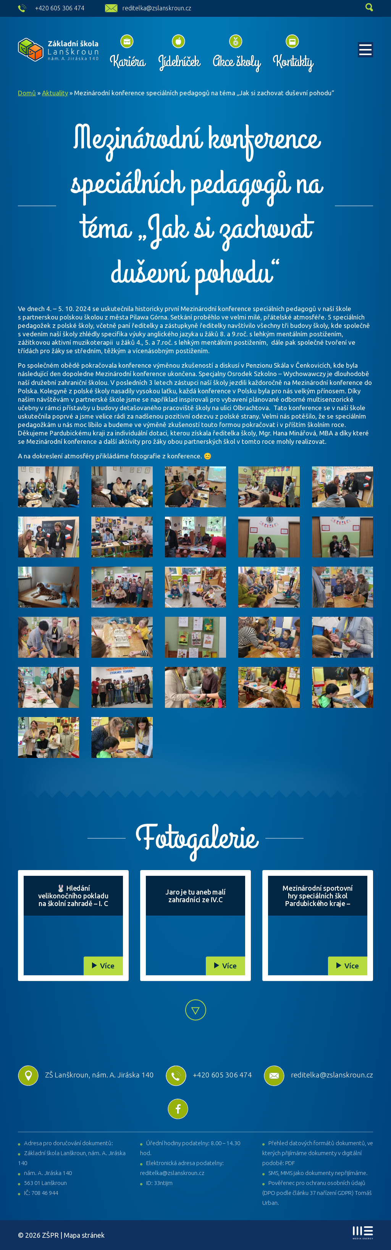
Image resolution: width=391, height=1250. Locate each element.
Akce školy (236, 61)
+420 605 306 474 (59, 8)
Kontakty (292, 61)
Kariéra (127, 61)
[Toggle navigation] (365, 49)
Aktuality (55, 92)
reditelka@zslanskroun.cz (156, 8)
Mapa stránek (84, 1235)
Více (107, 966)
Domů (27, 92)
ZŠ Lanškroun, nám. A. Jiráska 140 (86, 1075)
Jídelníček (178, 61)
